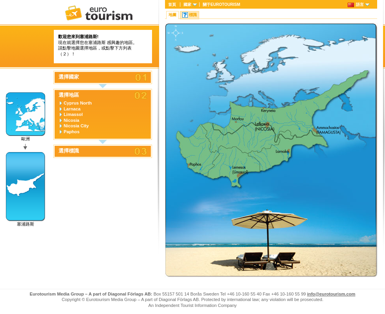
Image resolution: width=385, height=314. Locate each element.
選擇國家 (69, 77)
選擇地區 (69, 95)
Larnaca (72, 109)
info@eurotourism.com (331, 294)
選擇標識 (69, 151)
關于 (221, 4)
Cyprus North (78, 103)
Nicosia (71, 120)
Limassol (73, 114)
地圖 (172, 15)
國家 (187, 4)
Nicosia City (76, 125)
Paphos (71, 131)
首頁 (172, 4)
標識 (193, 15)
